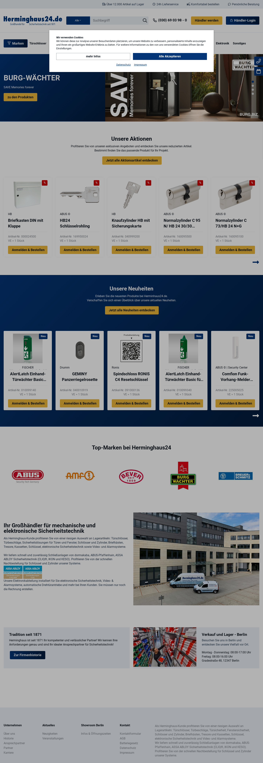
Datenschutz (123, 64)
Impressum (140, 64)
